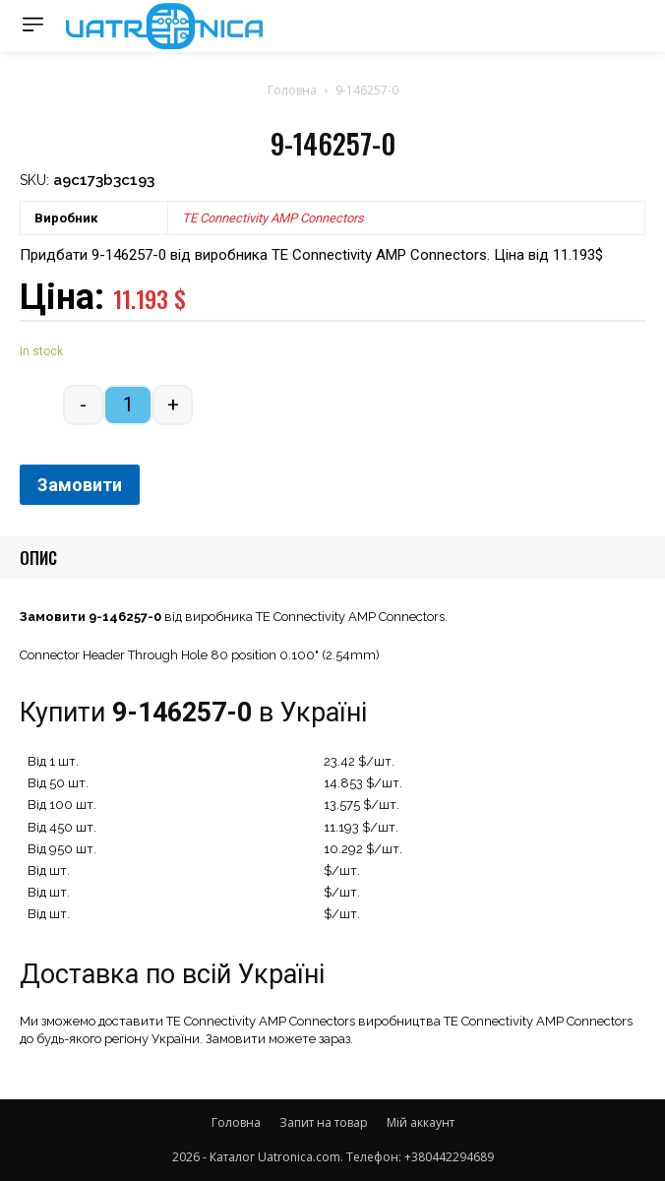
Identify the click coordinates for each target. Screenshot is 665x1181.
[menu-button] (33, 24)
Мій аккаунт (420, 1122)
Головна (292, 90)
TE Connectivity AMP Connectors (273, 218)
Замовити (79, 484)
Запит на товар (323, 1122)
